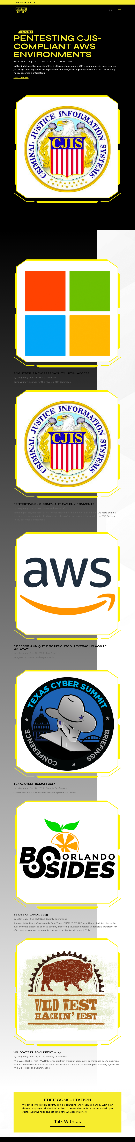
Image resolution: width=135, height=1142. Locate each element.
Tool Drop (51, 653)
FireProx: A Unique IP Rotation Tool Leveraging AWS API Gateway (60, 647)
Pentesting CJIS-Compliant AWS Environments (58, 46)
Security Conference (56, 788)
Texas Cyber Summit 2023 (34, 783)
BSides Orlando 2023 (31, 914)
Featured (53, 62)
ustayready (24, 62)
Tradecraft (67, 62)
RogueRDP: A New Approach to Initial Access (51, 373)
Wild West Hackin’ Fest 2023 (37, 1052)
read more (21, 77)
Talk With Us (67, 1121)
